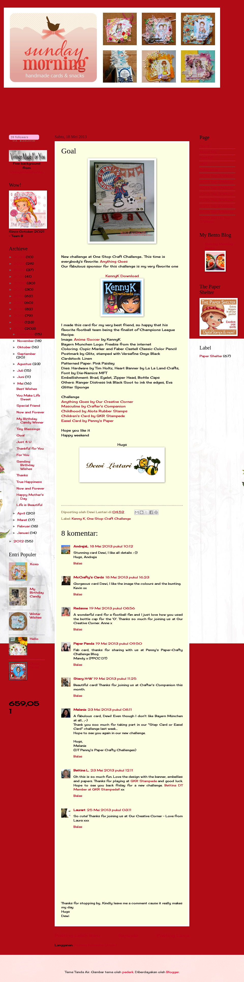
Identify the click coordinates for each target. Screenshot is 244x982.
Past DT (206, 158)
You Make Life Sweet (28, 397)
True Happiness (29, 482)
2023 (19, 263)
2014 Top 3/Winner (216, 188)
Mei (20, 383)
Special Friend (28, 405)
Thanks (22, 475)
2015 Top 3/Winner (217, 194)
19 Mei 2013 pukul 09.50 (119, 643)
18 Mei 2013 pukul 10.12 (111, 546)
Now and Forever (30, 412)
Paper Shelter (211, 356)
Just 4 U (24, 442)
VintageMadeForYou (26, 172)
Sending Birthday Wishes (25, 465)
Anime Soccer (87, 339)
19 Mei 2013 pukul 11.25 (115, 678)
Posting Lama (173, 935)
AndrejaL (80, 546)
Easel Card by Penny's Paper (87, 421)
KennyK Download (122, 276)
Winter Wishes (36, 615)
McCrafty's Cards (88, 577)
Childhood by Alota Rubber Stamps (94, 411)
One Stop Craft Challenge (109, 518)
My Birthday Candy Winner (30, 420)
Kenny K (78, 518)
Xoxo (34, 564)
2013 (19, 328)
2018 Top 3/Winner (216, 212)
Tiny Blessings (28, 429)
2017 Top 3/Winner (216, 206)
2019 (19, 289)
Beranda (128, 935)
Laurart (79, 810)
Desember (26, 334)
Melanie (79, 709)
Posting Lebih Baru (77, 935)
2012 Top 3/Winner (217, 176)
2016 (19, 309)
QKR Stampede (144, 781)
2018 (19, 296)
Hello (34, 639)
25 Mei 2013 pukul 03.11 (109, 810)
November (26, 341)
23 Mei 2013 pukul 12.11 (111, 770)
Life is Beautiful (29, 505)
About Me (208, 152)
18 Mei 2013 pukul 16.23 (127, 577)
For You (23, 455)
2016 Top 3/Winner (217, 200)
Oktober (24, 347)
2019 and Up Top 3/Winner (215, 219)
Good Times (35, 665)
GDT (203, 164)
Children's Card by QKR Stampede (93, 416)
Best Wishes (27, 389)
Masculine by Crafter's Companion (93, 406)
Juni (21, 377)
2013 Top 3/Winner (216, 182)
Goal (21, 435)
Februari (24, 526)
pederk (127, 972)
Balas (77, 563)
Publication (209, 170)
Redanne (80, 608)
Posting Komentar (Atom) (95, 945)
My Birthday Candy (37, 592)
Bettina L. (81, 770)
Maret (22, 520)
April (21, 513)
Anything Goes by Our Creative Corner (97, 402)
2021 (19, 276)
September (26, 354)
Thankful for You (30, 448)
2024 (19, 257)
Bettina (170, 785)
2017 (18, 303)
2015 (19, 316)
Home (204, 146)
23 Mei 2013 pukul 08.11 (110, 709)
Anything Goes (114, 261)
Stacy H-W (82, 678)
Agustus (25, 364)
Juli (20, 370)
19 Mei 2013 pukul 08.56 (112, 608)
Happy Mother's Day (30, 496)
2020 (20, 283)
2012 (19, 541)
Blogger (172, 972)
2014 (19, 322)
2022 (19, 270)
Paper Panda (83, 643)
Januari (23, 533)
